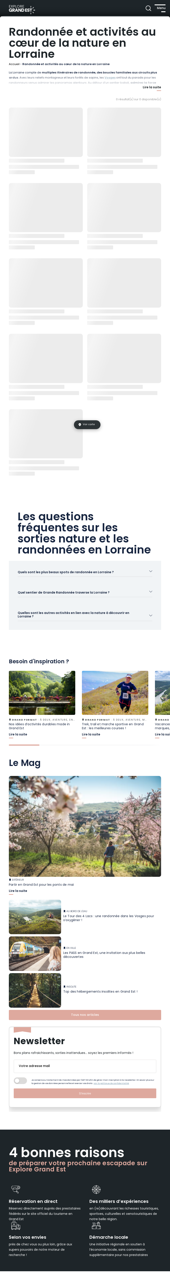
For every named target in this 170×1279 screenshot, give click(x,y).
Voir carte (89, 424)
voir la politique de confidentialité (111, 1096)
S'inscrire (85, 1105)
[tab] (24, 757)
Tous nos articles (85, 1027)
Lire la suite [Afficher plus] (152, 88)
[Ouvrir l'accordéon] (85, 576)
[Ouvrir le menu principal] (155, 8)
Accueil (14, 64)
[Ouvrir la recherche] (138, 8)
